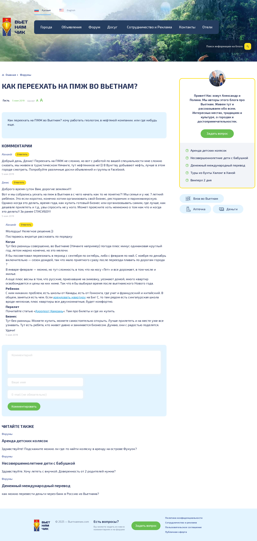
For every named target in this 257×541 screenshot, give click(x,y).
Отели (207, 27)
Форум (94, 27)
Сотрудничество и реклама (181, 522)
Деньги (232, 209)
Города (46, 27)
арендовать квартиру (69, 297)
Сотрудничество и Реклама (149, 27)
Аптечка (199, 209)
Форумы (25, 74)
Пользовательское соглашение (183, 527)
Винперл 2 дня (201, 180)
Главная (11, 74)
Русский (46, 10)
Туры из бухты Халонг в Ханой (213, 172)
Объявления (72, 27)
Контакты (187, 27)
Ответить (22, 154)
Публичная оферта (176, 531)
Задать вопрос (217, 133)
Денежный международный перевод (36, 485)
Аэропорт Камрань (49, 311)
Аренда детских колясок (25, 440)
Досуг (112, 27)
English (71, 10)
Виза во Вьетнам (205, 198)
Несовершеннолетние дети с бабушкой (38, 463)
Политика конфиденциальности (183, 517)
